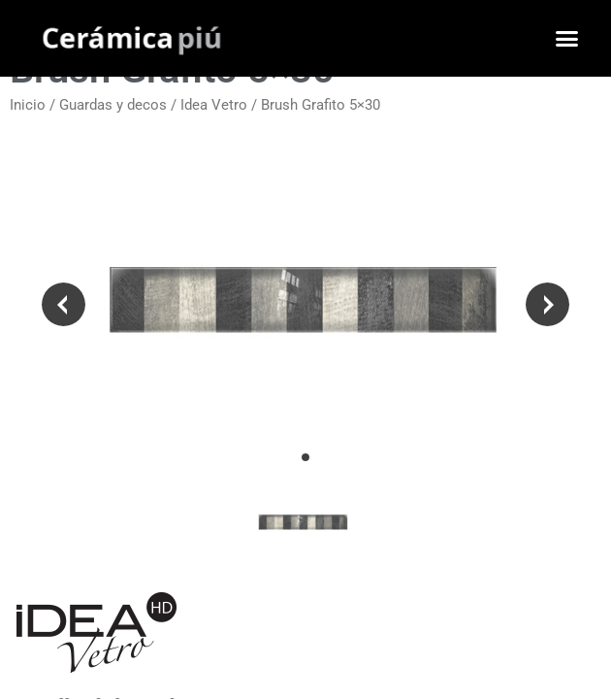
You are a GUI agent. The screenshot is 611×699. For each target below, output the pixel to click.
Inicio (28, 105)
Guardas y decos (113, 105)
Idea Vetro (213, 105)
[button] (567, 38)
